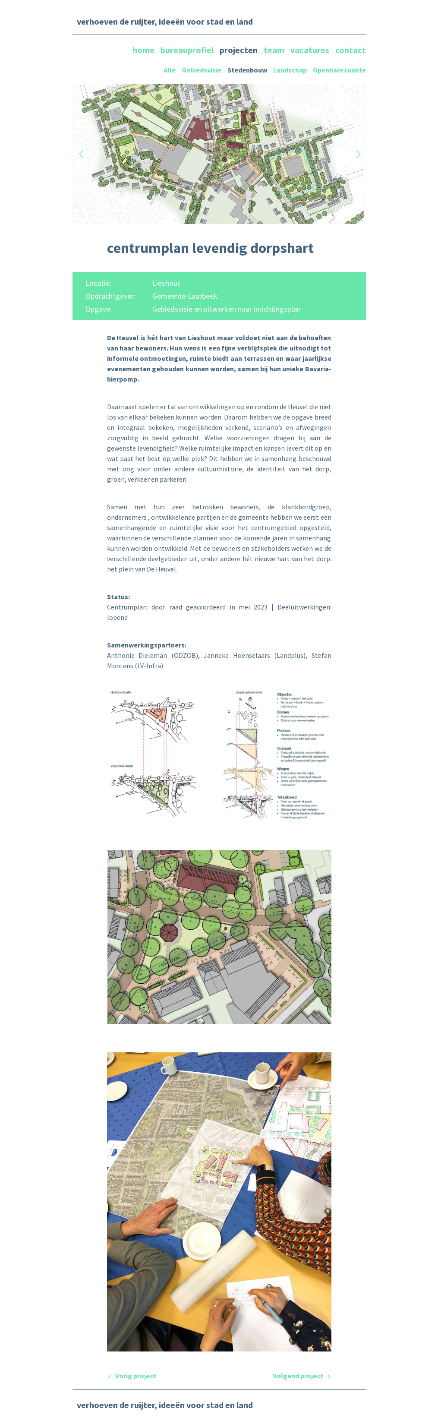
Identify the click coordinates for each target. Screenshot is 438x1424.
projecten (239, 49)
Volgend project (302, 1375)
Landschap (290, 70)
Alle (170, 70)
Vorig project (131, 1375)
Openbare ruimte (339, 70)
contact (350, 49)
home (144, 49)
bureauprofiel (188, 49)
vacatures (310, 49)
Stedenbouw (247, 70)
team (275, 49)
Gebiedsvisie (201, 70)
